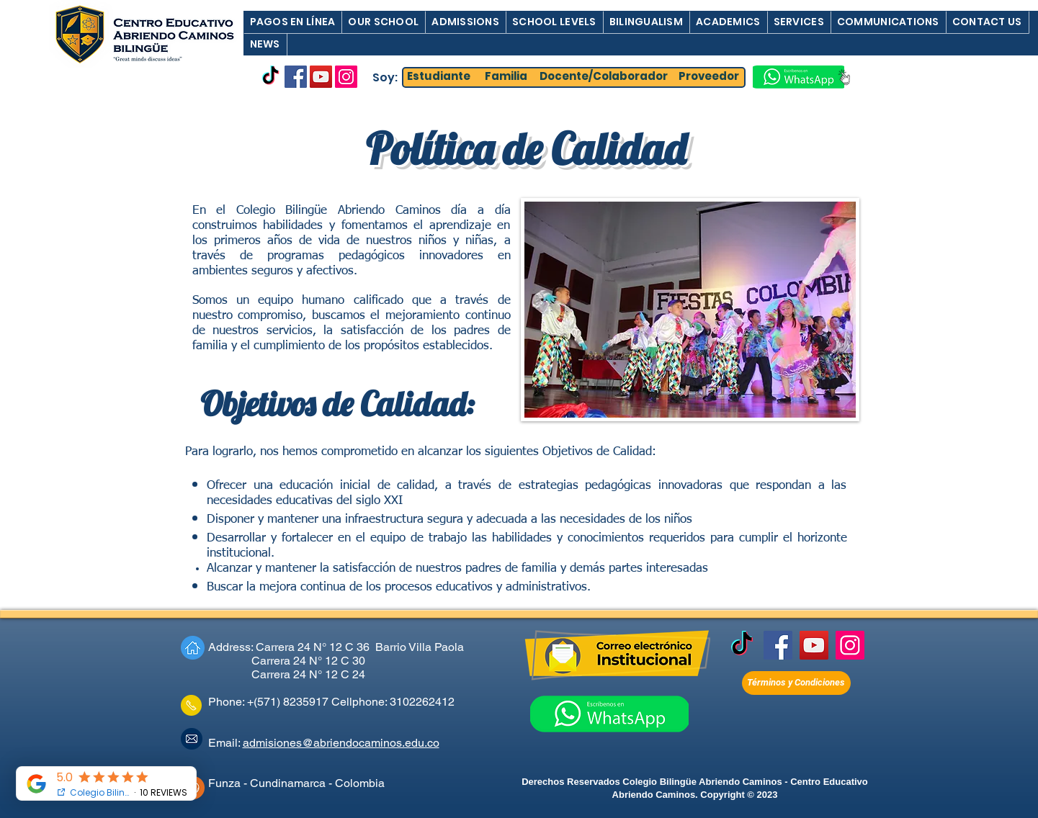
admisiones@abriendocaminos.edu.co (341, 743)
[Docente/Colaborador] (603, 77)
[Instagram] (346, 77)
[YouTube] (321, 77)
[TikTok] (270, 77)
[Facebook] (296, 77)
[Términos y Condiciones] (796, 683)
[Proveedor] (709, 77)
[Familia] (506, 77)
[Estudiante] (439, 77)
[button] (292, 22)
